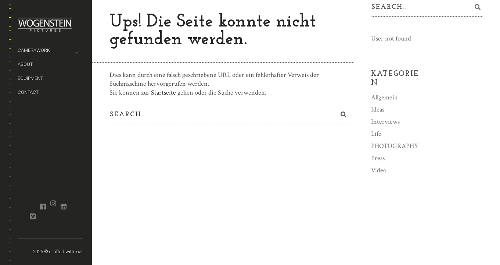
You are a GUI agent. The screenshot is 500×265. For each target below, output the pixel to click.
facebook (42, 206)
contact (28, 92)
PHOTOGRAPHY (394, 146)
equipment (30, 78)
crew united (22, 200)
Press (378, 158)
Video (378, 170)
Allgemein (384, 97)
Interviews (385, 122)
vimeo (32, 216)
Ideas (377, 110)
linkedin (63, 206)
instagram (53, 203)
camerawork (34, 50)
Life (376, 134)
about (25, 64)
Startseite (163, 92)
